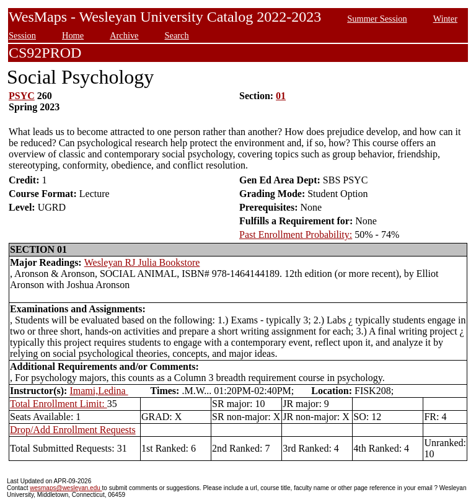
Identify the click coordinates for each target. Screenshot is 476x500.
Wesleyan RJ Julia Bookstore (142, 262)
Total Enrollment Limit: (58, 403)
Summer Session (377, 19)
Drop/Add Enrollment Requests (73, 429)
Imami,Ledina (98, 390)
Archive (124, 35)
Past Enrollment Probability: (295, 234)
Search (177, 35)
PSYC (22, 95)
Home (73, 35)
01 (281, 95)
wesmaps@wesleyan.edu (66, 488)
